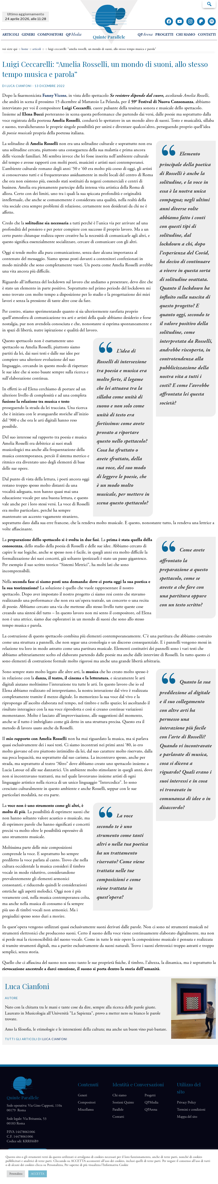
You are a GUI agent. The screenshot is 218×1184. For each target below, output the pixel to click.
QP (73, 34)
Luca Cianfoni (54, 1039)
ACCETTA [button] (37, 1174)
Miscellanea (85, 1109)
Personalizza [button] (15, 1174)
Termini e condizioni (191, 1109)
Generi (28, 34)
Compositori (50, 34)
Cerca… (209, 3)
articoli (36, 49)
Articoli (10, 34)
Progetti (164, 34)
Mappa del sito (187, 1116)
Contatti (207, 34)
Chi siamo (185, 34)
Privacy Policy (186, 1102)
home (24, 49)
